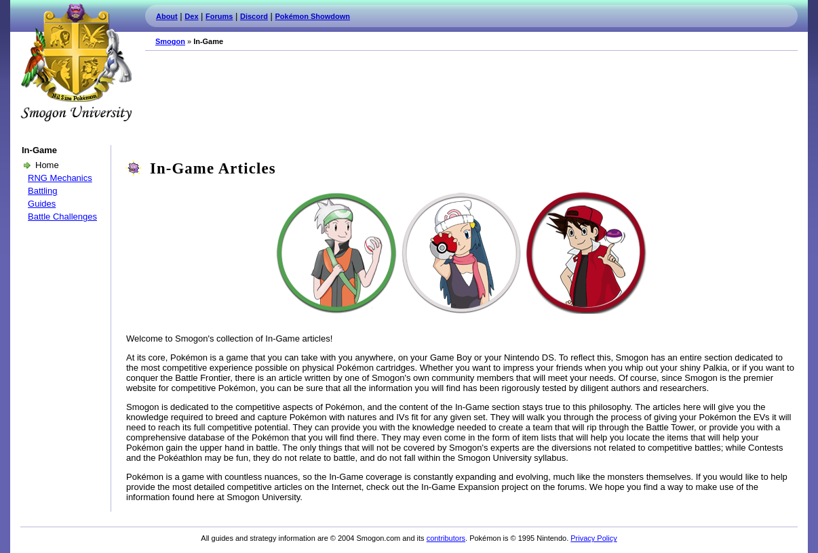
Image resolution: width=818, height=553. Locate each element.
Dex (191, 16)
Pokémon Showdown (312, 16)
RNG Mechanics (60, 178)
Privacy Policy (593, 538)
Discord (254, 16)
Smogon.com (76, 62)
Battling (42, 191)
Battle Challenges (62, 216)
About (167, 16)
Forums (219, 16)
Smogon (170, 41)
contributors (446, 538)
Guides (42, 204)
